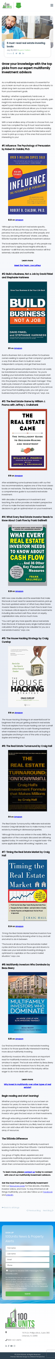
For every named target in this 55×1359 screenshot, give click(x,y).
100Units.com (10, 1284)
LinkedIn (9, 1195)
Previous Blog (34, 1210)
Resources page (17, 1186)
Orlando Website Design (18, 1357)
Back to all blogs (10, 1207)
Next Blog (48, 1210)
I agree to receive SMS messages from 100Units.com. (25, 1272)
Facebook (47, 1192)
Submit (27, 1294)
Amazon (19, 220)
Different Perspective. (37, 1357)
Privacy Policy (22, 1288)
